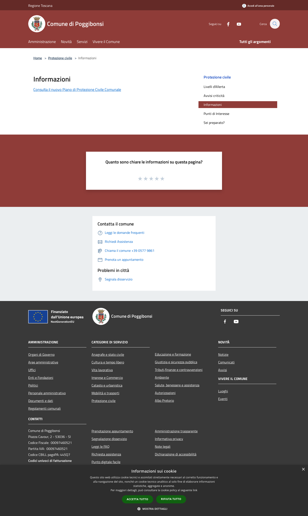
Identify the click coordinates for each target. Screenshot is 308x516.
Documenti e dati (40, 400)
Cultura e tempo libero (108, 362)
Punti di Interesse (216, 113)
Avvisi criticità (214, 95)
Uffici (32, 369)
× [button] (303, 469)
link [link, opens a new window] (195, 490)
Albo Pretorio (164, 400)
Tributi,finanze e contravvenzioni (179, 369)
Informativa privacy (169, 438)
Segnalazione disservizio (109, 438)
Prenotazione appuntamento (112, 431)
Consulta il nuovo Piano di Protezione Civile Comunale (77, 89)
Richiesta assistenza (106, 454)
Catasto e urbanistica (107, 385)
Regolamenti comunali (44, 408)
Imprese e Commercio (107, 377)
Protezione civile (60, 58)
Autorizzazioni (165, 392)
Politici (33, 385)
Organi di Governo (41, 354)
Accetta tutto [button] (137, 499)
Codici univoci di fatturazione (50, 460)
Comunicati (226, 362)
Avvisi (222, 369)
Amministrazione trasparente (176, 431)
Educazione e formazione (173, 354)
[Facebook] (226, 24)
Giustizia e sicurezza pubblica (176, 362)
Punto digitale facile (106, 461)
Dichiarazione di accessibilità (175, 454)
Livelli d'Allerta (214, 86)
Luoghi (223, 391)
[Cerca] (275, 24)
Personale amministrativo (47, 393)
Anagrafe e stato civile (108, 354)
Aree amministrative (43, 362)
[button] (154, 509)
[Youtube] (236, 24)
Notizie (223, 354)
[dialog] (154, 490)
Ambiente (162, 377)
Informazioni (213, 104)
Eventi (223, 398)
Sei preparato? (214, 122)
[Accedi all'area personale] (258, 6)
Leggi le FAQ (101, 446)
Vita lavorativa (102, 369)
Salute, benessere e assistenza (177, 385)
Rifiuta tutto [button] (171, 499)
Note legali (162, 446)
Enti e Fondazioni (40, 377)
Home (37, 58)
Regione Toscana (40, 5)
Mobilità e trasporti (105, 393)
